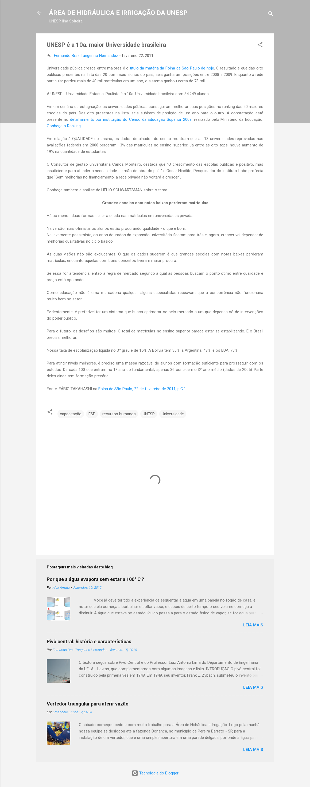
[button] (260, 45)
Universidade (173, 414)
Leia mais (253, 625)
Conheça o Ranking (64, 125)
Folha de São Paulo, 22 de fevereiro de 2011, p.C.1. (142, 388)
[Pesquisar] (271, 14)
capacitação (71, 414)
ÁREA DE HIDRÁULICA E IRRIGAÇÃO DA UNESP (118, 13)
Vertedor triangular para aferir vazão (88, 704)
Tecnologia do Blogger (155, 773)
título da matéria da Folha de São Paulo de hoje (172, 68)
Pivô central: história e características (89, 641)
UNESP (149, 414)
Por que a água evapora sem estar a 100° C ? (95, 579)
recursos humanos (119, 414)
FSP (91, 414)
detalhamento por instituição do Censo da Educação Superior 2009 (131, 119)
